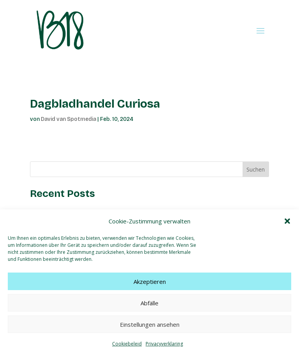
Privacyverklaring (164, 343)
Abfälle (149, 303)
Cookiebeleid (127, 343)
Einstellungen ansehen (149, 324)
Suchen (255, 169)
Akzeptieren (150, 281)
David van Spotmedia (68, 119)
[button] (287, 221)
